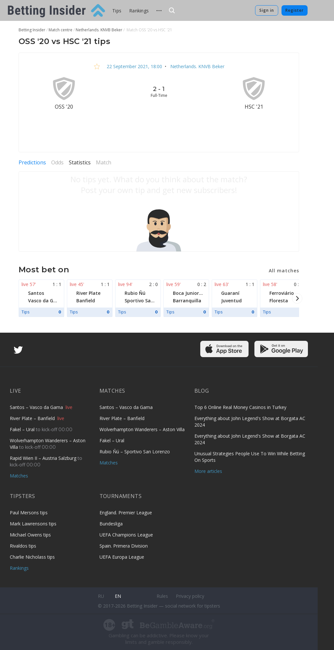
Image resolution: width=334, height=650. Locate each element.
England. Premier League (125, 512)
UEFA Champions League (126, 535)
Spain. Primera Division (123, 546)
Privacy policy (190, 596)
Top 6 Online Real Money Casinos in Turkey (240, 407)
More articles (208, 471)
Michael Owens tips (30, 535)
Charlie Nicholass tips (32, 557)
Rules (162, 596)
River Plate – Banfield (33, 418)
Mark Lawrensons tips (33, 524)
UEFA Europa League (121, 557)
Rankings (139, 11)
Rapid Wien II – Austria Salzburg (44, 458)
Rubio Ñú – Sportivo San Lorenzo (134, 451)
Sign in (266, 10)
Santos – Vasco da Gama (37, 407)
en (118, 596)
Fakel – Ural (23, 429)
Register (294, 10)
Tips (116, 11)
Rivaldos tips (23, 546)
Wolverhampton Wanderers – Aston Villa (142, 429)
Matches (19, 476)
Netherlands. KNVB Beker (196, 66)
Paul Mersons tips (29, 512)
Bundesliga (111, 524)
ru (101, 596)
